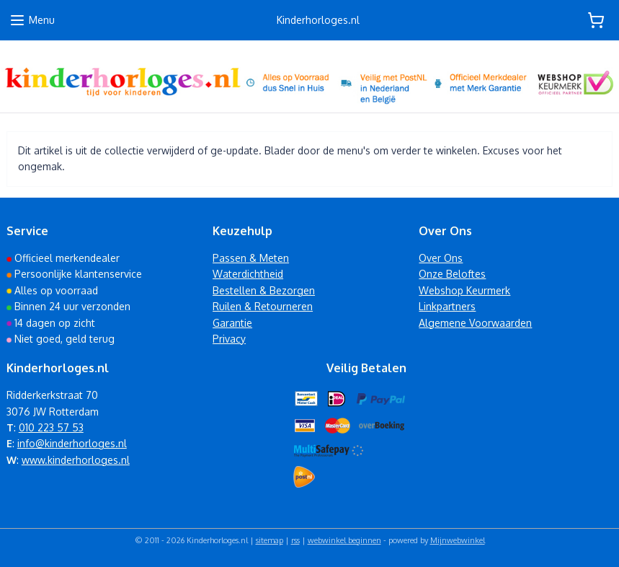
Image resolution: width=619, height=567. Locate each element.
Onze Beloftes (452, 274)
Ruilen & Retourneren (263, 306)
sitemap (269, 540)
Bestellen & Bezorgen (264, 290)
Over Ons (441, 258)
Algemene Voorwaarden (475, 323)
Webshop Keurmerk (464, 290)
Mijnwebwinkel (457, 540)
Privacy (229, 339)
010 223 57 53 (51, 427)
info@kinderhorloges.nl (72, 443)
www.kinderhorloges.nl (76, 460)
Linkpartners (447, 306)
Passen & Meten (251, 258)
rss (295, 540)
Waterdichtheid (248, 274)
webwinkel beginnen (344, 540)
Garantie (232, 323)
